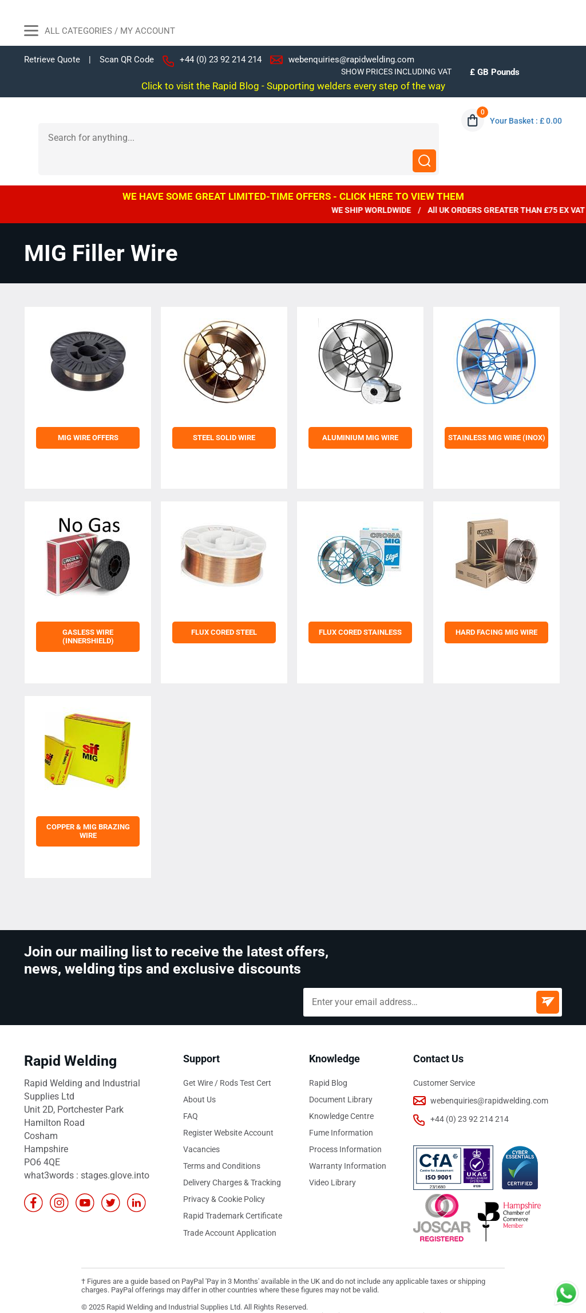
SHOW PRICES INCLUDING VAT (396, 71)
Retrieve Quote (52, 59)
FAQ (190, 1092)
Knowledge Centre (341, 1092)
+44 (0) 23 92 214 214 (221, 59)
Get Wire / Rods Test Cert (227, 1059)
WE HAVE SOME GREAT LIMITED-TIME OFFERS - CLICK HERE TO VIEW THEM (293, 173)
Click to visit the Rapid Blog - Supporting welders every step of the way (293, 86)
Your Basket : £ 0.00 (526, 120)
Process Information (345, 1125)
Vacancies (201, 1125)
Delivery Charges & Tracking (232, 1159)
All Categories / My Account (99, 32)
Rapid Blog (328, 1059)
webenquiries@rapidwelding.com (351, 59)
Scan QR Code (127, 60)
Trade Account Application (229, 1208)
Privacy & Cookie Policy (224, 1175)
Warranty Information (347, 1142)
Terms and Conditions (221, 1142)
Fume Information (341, 1109)
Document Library (341, 1076)
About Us (199, 1076)
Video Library (332, 1159)
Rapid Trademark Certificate (232, 1192)
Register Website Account (228, 1109)
